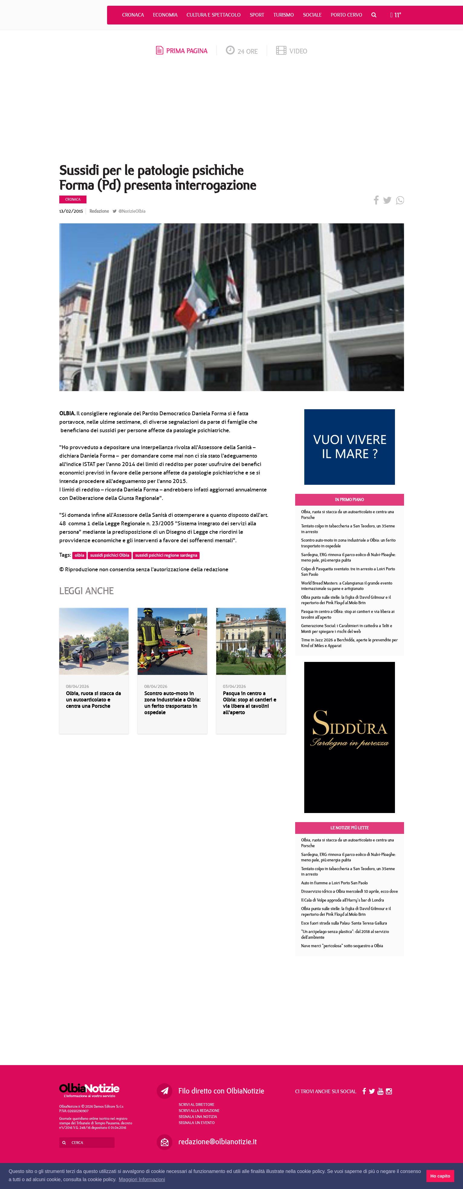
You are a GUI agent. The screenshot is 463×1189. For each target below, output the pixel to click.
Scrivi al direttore (196, 1104)
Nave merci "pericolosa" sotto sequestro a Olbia (342, 946)
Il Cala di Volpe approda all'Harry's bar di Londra (342, 900)
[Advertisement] (231, 111)
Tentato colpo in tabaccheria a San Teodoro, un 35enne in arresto (348, 529)
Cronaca (133, 14)
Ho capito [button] (440, 1176)
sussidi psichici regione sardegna (166, 555)
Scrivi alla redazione (199, 1110)
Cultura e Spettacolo (214, 14)
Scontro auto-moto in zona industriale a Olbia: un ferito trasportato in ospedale (172, 703)
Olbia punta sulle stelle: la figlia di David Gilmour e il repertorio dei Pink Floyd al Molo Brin (346, 600)
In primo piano (349, 500)
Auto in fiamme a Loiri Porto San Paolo (334, 883)
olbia (79, 555)
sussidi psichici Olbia (109, 555)
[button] (375, 15)
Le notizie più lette (350, 828)
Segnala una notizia (198, 1116)
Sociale (312, 14)
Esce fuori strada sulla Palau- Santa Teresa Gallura (344, 923)
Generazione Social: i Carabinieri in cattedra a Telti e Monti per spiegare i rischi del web (346, 628)
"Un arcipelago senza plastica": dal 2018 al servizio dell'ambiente (345, 934)
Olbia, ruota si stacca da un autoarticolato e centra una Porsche (93, 699)
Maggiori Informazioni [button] (142, 1179)
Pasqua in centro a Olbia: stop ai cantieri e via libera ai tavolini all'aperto (249, 703)
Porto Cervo (346, 14)
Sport (257, 14)
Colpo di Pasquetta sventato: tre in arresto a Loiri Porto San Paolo (348, 572)
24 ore (242, 51)
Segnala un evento (197, 1122)
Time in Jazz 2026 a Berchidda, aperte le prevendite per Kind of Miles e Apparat (349, 643)
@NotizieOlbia (128, 211)
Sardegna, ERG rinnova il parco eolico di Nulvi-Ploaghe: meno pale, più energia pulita (348, 557)
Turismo (283, 14)
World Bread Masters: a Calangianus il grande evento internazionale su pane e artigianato (346, 586)
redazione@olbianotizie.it (217, 1141)
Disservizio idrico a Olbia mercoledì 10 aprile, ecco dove (349, 891)
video (291, 51)
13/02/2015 (71, 211)
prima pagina (181, 50)
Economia (165, 14)
